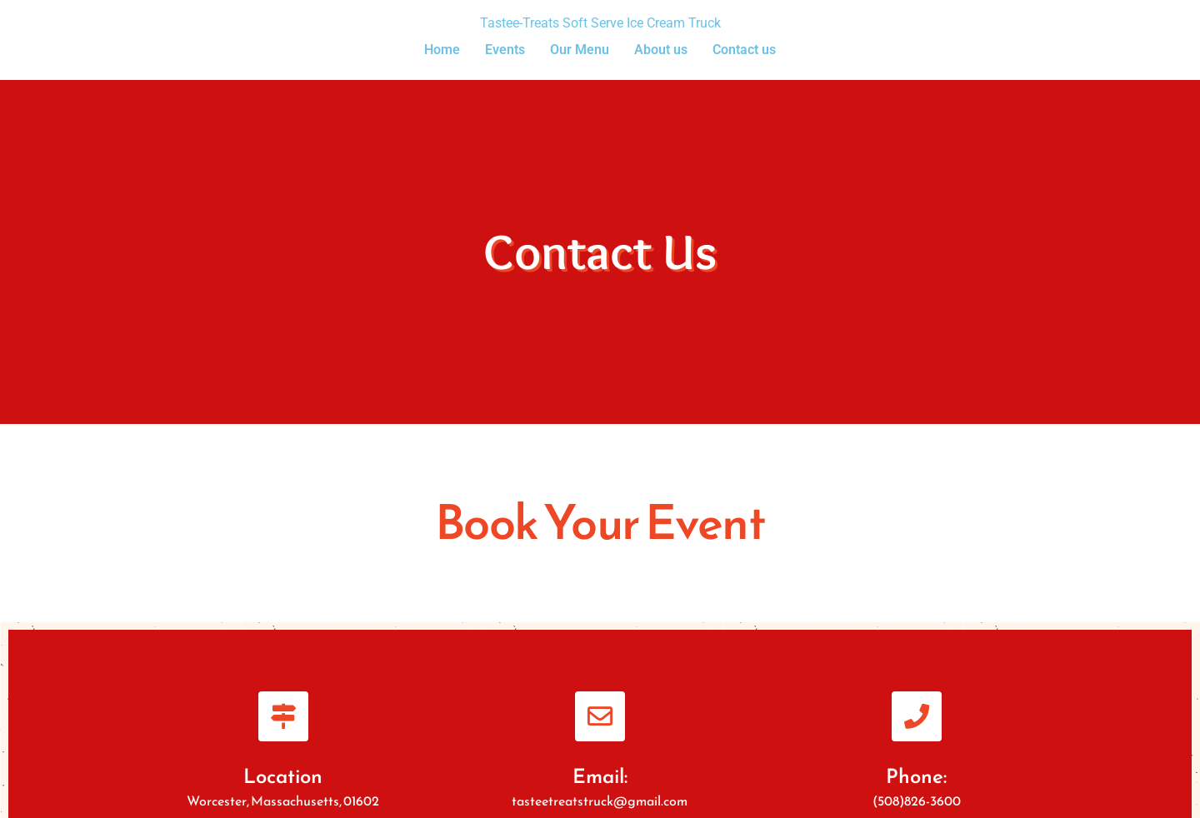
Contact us (744, 49)
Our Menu (579, 49)
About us (661, 49)
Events (505, 49)
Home (442, 49)
